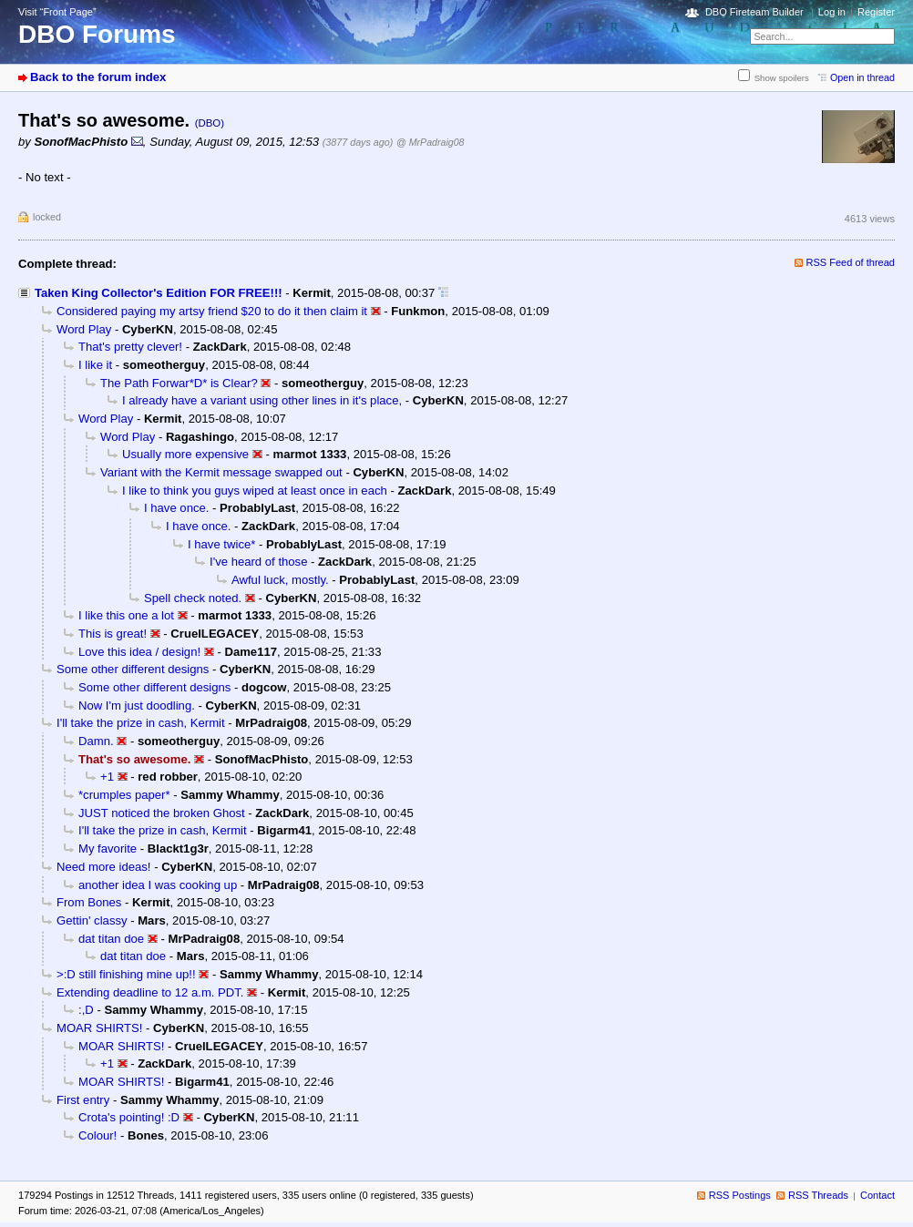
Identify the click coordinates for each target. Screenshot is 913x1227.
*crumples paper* (124, 795)
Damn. (96, 741)
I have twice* (221, 544)
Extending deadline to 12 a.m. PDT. (150, 992)
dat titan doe (111, 939)
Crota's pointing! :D (129, 1117)
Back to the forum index (98, 77)
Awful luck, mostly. (280, 580)
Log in (832, 11)
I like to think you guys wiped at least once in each (254, 490)
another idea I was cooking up (157, 885)
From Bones (88, 902)
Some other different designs (132, 669)
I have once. (176, 508)
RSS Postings (740, 1195)
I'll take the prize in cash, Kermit (140, 723)
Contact (877, 1195)
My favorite (107, 848)
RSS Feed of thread (851, 262)
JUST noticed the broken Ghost (161, 813)
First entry (82, 1100)
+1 (107, 776)
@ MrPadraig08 (430, 142)
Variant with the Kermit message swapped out (221, 472)
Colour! (97, 1135)
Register (876, 11)
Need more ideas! (103, 867)
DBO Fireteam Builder (754, 11)
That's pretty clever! (130, 346)
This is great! (112, 633)
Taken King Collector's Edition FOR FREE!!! (158, 293)
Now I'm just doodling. (136, 705)
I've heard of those (258, 561)
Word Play (83, 329)
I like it (95, 365)
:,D (86, 1010)
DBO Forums (97, 34)
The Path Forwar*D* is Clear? (179, 383)
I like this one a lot (126, 615)
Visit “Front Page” (57, 11)
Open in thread (862, 77)
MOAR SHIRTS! (99, 1028)
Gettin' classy (92, 920)
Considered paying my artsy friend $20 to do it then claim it (211, 311)
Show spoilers (781, 78)
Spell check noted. (192, 598)
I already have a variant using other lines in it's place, (262, 400)
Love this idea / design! (139, 652)
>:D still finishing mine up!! (126, 974)
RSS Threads (818, 1195)
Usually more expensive (185, 454)
